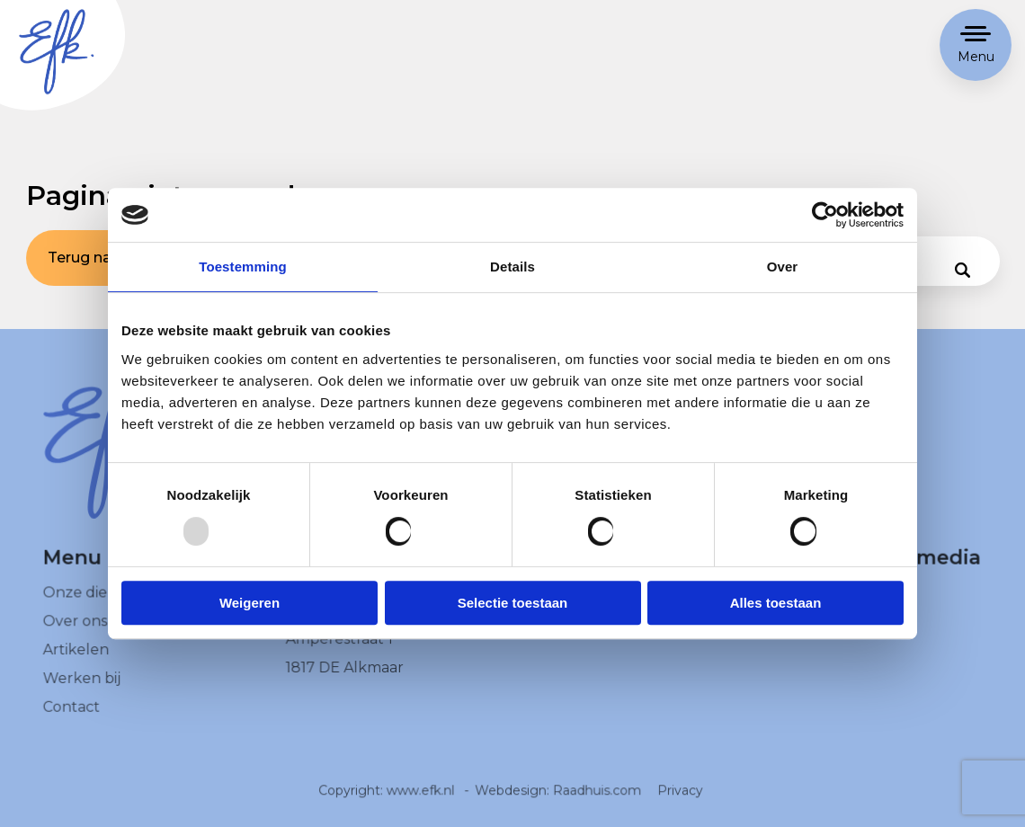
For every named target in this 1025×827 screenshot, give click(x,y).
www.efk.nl (421, 800)
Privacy (678, 800)
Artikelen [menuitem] (76, 659)
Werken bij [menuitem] (81, 688)
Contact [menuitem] (71, 716)
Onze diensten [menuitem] (95, 602)
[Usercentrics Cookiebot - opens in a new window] (825, 214)
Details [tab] (512, 266)
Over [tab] (782, 266)
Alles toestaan (776, 602)
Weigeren (249, 602)
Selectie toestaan (513, 602)
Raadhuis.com (597, 800)
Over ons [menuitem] (75, 631)
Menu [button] (976, 57)
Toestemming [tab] (243, 266)
